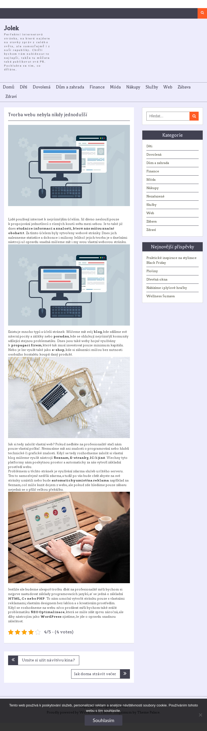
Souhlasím (103, 720)
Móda (115, 87)
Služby (152, 87)
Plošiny (152, 271)
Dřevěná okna (156, 279)
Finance (97, 87)
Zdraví (11, 96)
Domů (8, 87)
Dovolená (41, 87)
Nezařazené (155, 196)
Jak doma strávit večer (95, 674)
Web (167, 87)
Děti (23, 87)
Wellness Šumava (160, 296)
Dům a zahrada (70, 87)
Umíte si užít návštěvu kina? (48, 660)
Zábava (184, 87)
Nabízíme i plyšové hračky (166, 288)
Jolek (11, 28)
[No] (200, 715)
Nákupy (133, 87)
